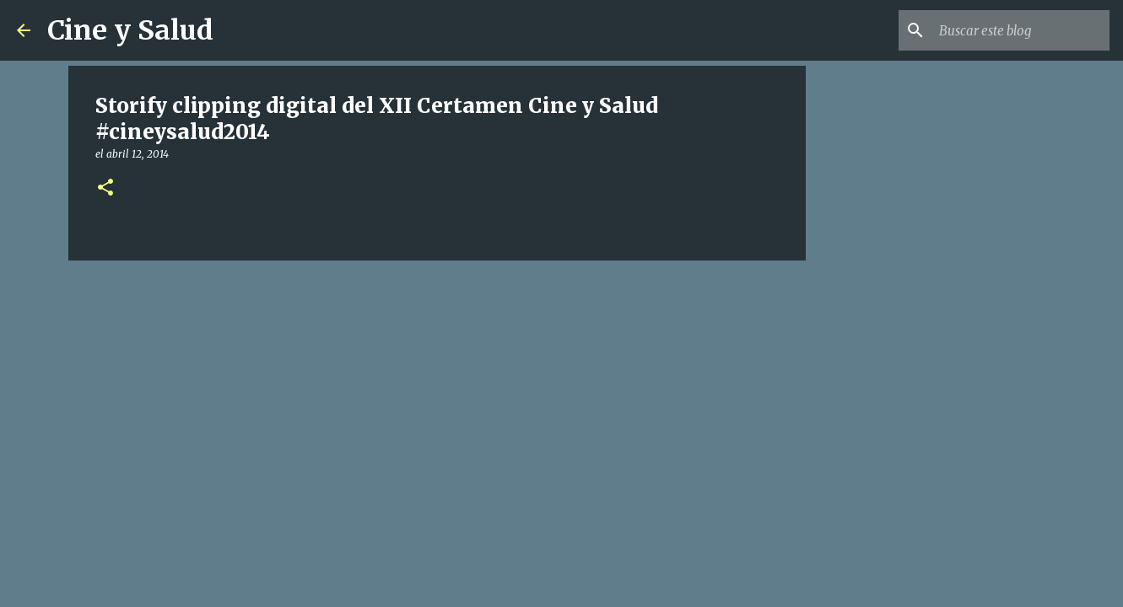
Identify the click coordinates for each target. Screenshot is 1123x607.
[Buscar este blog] (1021, 30)
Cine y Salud (130, 30)
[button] (105, 188)
